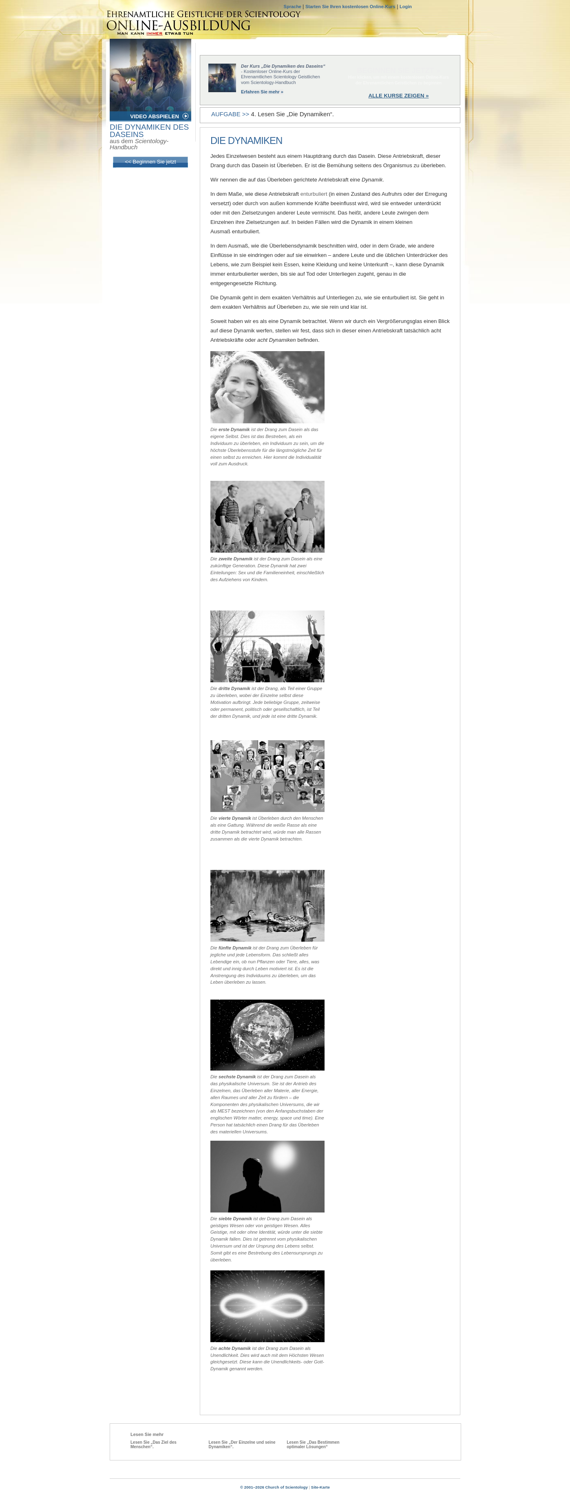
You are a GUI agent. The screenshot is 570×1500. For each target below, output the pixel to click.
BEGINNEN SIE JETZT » (398, 70)
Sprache (293, 6)
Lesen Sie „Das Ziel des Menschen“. (153, 1444)
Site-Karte (320, 1487)
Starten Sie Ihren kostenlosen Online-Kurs (350, 6)
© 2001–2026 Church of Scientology (274, 1487)
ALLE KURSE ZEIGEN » (398, 96)
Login (406, 6)
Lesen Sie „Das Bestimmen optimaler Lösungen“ (313, 1444)
